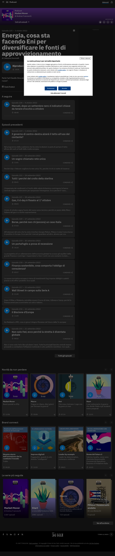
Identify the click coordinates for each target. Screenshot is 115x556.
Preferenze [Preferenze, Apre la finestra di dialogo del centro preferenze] (50, 88)
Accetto (64, 88)
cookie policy (62, 70)
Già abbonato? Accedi (58, 93)
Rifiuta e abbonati (85, 58)
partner (86, 76)
